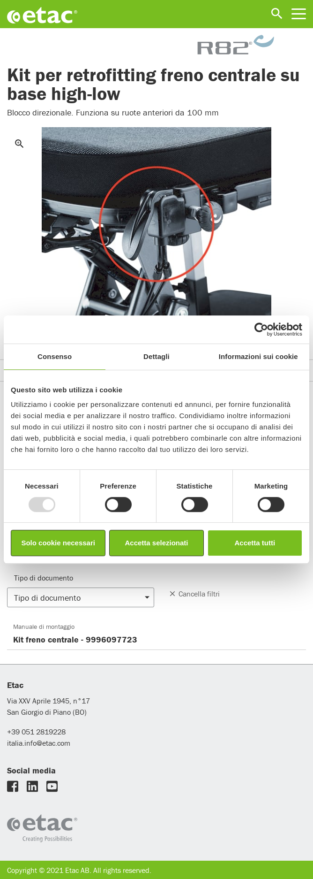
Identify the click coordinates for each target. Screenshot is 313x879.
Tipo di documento (43, 577)
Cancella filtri (194, 593)
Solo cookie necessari (58, 543)
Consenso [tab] (54, 356)
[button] (80, 598)
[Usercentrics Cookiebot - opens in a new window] (261, 329)
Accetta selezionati (156, 543)
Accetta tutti (254, 543)
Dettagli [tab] (156, 356)
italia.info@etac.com (38, 743)
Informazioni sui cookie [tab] (258, 356)
